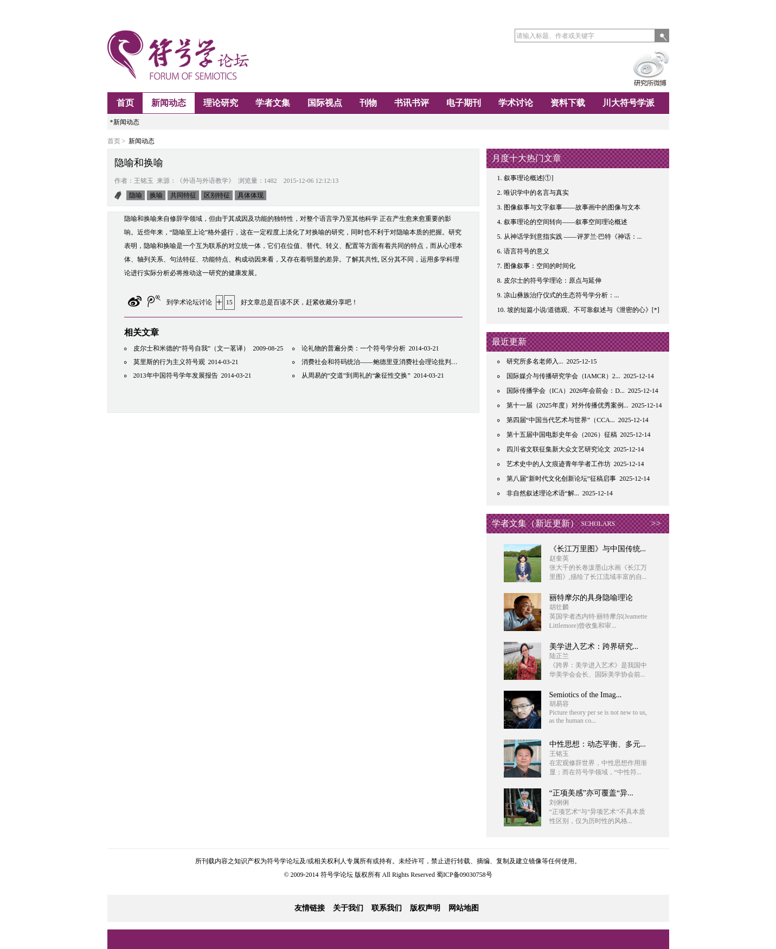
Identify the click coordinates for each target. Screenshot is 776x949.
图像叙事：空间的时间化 (539, 266)
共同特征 (183, 195)
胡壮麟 (559, 607)
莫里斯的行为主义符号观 (169, 362)
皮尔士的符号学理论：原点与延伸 (552, 280)
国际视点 (324, 102)
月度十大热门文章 (526, 158)
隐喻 (135, 195)
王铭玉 (559, 753)
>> (655, 523)
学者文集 (272, 102)
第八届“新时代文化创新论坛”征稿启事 (561, 478)
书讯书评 (411, 102)
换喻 (156, 195)
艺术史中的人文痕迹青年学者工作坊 (558, 464)
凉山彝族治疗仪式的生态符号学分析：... (561, 295)
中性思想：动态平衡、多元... (597, 744)
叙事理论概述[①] (529, 178)
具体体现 (251, 195)
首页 (125, 102)
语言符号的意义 (526, 251)
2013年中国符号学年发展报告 (175, 375)
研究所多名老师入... (534, 361)
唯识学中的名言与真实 (536, 192)
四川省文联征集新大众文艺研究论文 (558, 449)
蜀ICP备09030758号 (464, 874)
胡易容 (559, 704)
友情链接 (309, 908)
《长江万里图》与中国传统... (597, 549)
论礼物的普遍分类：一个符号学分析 (354, 348)
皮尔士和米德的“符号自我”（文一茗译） (191, 348)
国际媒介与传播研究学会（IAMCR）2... (563, 376)
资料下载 (567, 102)
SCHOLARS (598, 523)
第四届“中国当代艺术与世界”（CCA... (560, 420)
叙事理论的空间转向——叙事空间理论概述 (565, 222)
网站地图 (463, 908)
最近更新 (509, 341)
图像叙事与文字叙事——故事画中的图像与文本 (572, 207)
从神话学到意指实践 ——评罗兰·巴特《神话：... (573, 236)
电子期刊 (463, 102)
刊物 (368, 102)
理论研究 (220, 102)
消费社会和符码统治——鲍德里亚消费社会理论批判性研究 (386, 362)
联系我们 (386, 908)
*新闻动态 (124, 122)
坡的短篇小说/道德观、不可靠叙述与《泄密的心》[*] (583, 310)
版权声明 (425, 908)
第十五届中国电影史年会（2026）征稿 (561, 434)
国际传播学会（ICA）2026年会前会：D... (565, 390)
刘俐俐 (559, 802)
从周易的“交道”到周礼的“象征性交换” (356, 375)
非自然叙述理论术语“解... (542, 493)
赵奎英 (559, 558)
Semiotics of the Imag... (585, 695)
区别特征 (217, 195)
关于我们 (348, 908)
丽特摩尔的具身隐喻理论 (591, 598)
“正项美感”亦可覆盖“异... (591, 793)
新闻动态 (168, 102)
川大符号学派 (628, 102)
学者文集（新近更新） (535, 523)
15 (229, 302)
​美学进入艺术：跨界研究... (594, 646)
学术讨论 (515, 102)
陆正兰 (559, 656)
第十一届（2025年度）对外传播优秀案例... (567, 405)
